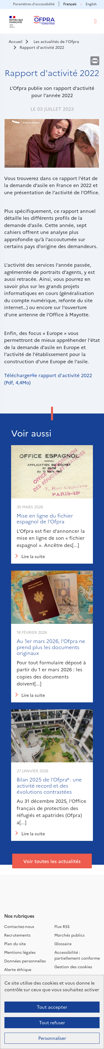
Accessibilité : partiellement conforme (77, 955)
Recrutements (17, 935)
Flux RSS (62, 926)
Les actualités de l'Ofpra (56, 41)
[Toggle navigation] (95, 21)
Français (69, 3)
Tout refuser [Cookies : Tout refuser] (52, 1022)
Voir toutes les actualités (52, 861)
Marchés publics (69, 935)
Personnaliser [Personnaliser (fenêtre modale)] (52, 1038)
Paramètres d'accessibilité (34, 3)
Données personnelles (25, 961)
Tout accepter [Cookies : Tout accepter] (52, 1007)
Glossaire (63, 943)
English (91, 3)
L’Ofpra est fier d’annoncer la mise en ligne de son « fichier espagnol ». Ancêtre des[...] (51, 538)
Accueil (15, 41)
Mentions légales (19, 952)
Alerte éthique (17, 969)
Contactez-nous (19, 926)
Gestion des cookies (73, 966)
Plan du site (15, 943)
